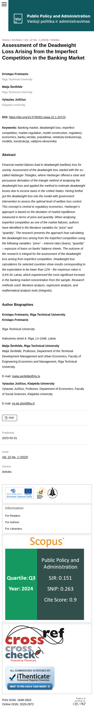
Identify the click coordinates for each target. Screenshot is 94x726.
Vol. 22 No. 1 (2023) (36, 39)
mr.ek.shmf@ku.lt (23, 403)
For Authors (12, 522)
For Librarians (13, 528)
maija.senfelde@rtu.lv (26, 376)
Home (5, 39)
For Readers (12, 515)
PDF (11, 417)
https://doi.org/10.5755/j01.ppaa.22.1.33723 (37, 117)
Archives (17, 39)
